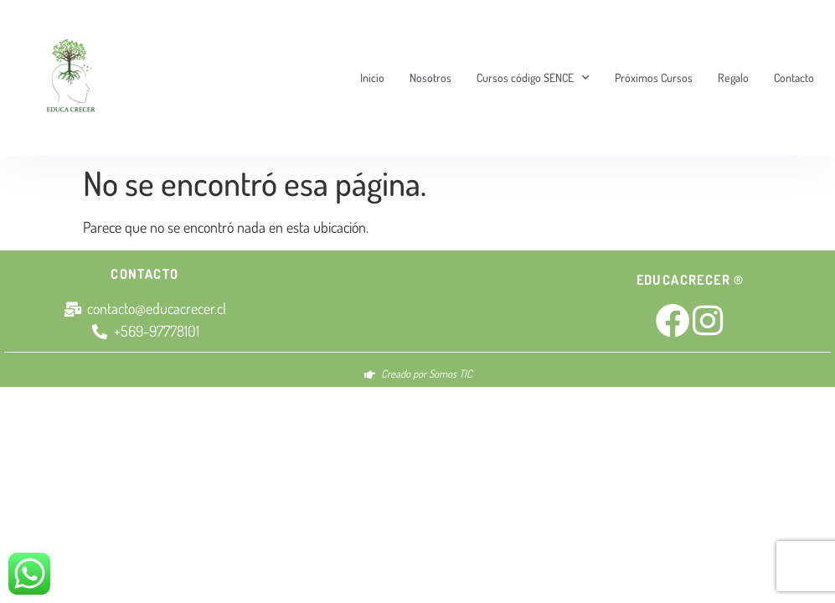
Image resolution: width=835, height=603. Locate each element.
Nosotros (430, 77)
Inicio (372, 77)
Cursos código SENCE (533, 77)
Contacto (794, 77)
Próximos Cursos (654, 77)
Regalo (733, 77)
